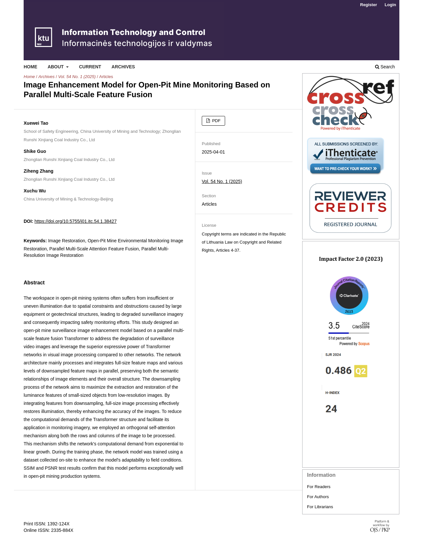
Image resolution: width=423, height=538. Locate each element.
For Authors (318, 496)
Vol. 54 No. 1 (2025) (77, 76)
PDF (216, 120)
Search (385, 66)
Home (30, 66)
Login (390, 4)
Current (90, 66)
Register (368, 4)
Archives (123, 66)
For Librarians (320, 506)
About (56, 66)
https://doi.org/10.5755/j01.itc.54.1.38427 (75, 221)
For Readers (318, 486)
